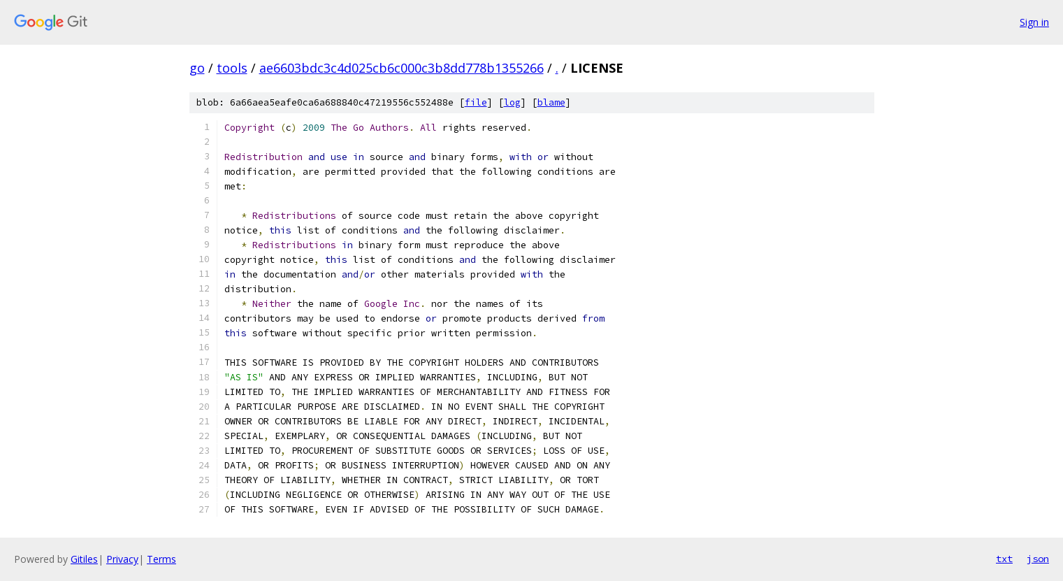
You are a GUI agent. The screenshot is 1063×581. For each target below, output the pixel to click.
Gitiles (84, 559)
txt (1004, 558)
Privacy (122, 559)
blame (551, 102)
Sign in (1034, 22)
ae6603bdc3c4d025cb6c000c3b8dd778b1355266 (401, 67)
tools (232, 67)
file (476, 102)
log (512, 102)
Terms (161, 559)
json (1038, 558)
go (197, 67)
